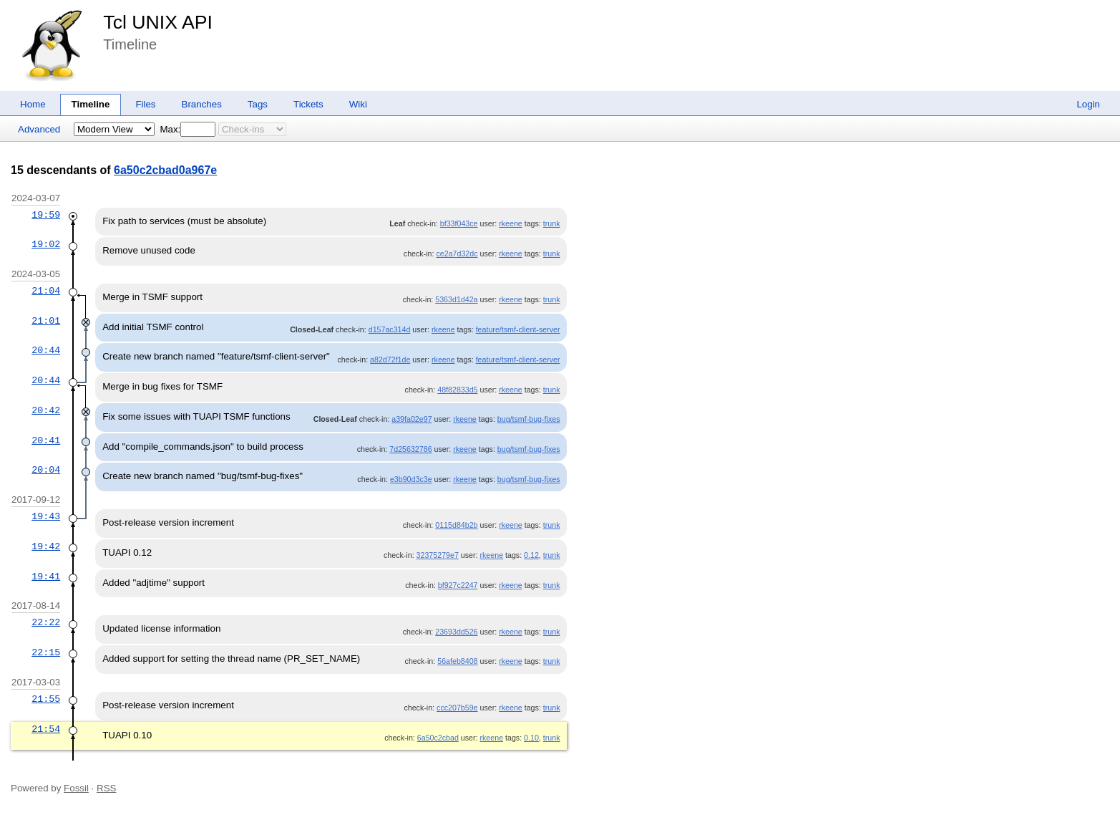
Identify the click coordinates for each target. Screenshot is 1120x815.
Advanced (39, 129)
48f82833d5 (457, 389)
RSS (106, 788)
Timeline (91, 104)
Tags (258, 104)
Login (1088, 104)
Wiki (358, 104)
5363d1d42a (456, 299)
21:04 (45, 290)
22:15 (45, 652)
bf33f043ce (459, 223)
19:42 (45, 546)
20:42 (45, 410)
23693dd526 (456, 631)
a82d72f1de (390, 359)
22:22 (45, 622)
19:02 (45, 244)
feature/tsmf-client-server (518, 329)
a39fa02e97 (411, 419)
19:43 (45, 516)
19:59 (45, 214)
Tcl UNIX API (158, 22)
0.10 (531, 737)
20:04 (45, 469)
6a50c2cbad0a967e (165, 170)
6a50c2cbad (438, 737)
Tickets (308, 104)
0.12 (531, 555)
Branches (202, 104)
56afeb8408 (457, 661)
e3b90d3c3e (411, 479)
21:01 (45, 320)
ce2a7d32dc (456, 253)
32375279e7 (438, 555)
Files (145, 104)
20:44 (45, 350)
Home (33, 104)
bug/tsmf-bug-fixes (528, 419)
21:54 (45, 729)
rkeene (510, 223)
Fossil (76, 788)
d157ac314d (390, 329)
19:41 (45, 576)
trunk (551, 223)
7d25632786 (410, 449)
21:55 (45, 699)
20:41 (45, 440)
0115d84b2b (456, 525)
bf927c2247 (458, 585)
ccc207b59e (457, 707)
